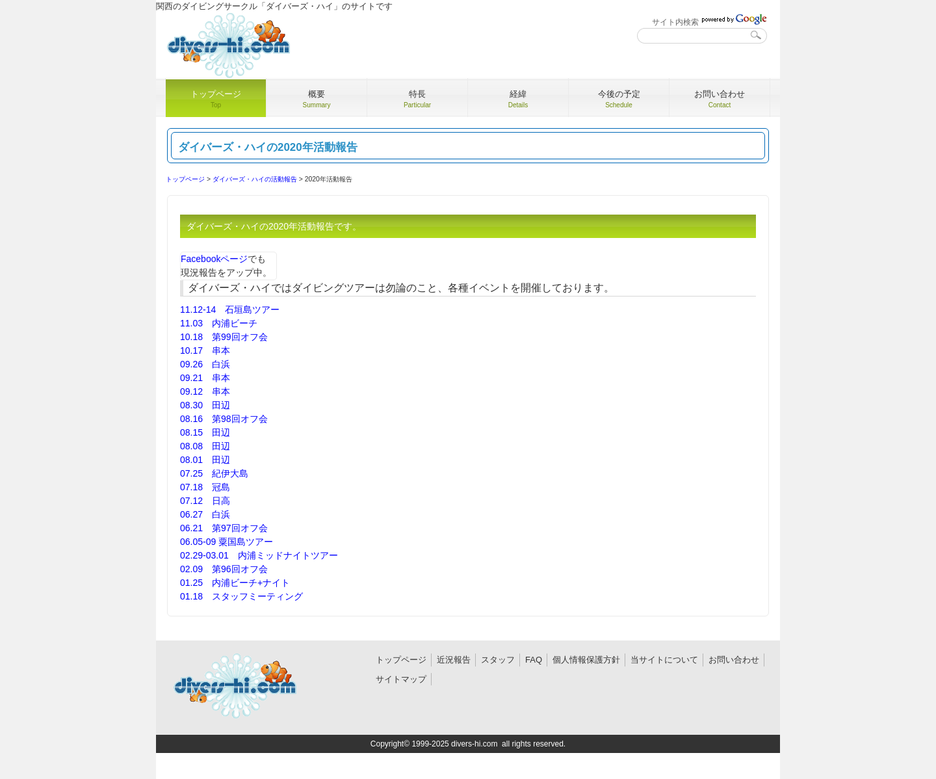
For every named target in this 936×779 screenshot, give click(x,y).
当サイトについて (664, 660)
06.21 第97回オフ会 (224, 528)
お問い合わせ (733, 660)
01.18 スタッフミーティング (241, 596)
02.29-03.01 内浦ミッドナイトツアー (259, 555)
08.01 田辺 (205, 460)
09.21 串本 (205, 378)
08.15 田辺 (205, 432)
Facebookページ (214, 259)
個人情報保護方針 (586, 660)
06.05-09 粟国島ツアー (226, 541)
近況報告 (454, 660)
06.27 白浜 (205, 514)
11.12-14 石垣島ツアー (230, 309)
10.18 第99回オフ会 (224, 337)
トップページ (185, 179)
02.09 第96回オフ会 (224, 569)
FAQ (533, 660)
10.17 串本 (205, 350)
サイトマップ (401, 679)
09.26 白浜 (205, 364)
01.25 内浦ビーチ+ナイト (235, 582)
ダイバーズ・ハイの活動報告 (255, 179)
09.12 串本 (205, 391)
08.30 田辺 (205, 405)
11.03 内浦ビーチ (218, 323)
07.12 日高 (205, 500)
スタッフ (498, 660)
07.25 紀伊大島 (214, 473)
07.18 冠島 (205, 487)
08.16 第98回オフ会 (224, 419)
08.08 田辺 (205, 446)
